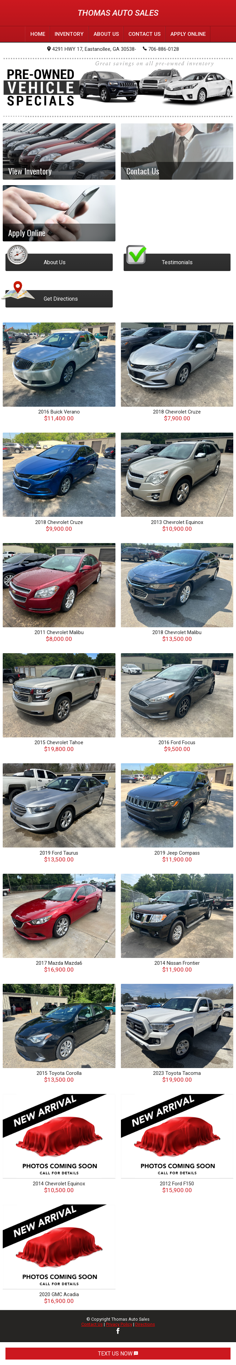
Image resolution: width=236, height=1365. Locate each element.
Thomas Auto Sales (118, 13)
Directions (145, 1324)
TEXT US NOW (118, 1353)
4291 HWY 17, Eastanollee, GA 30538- (91, 49)
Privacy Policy (119, 1324)
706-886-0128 (161, 48)
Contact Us (92, 1324)
